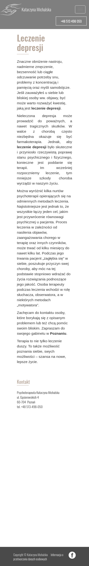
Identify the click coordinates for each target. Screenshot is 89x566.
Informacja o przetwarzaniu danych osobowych (38, 557)
